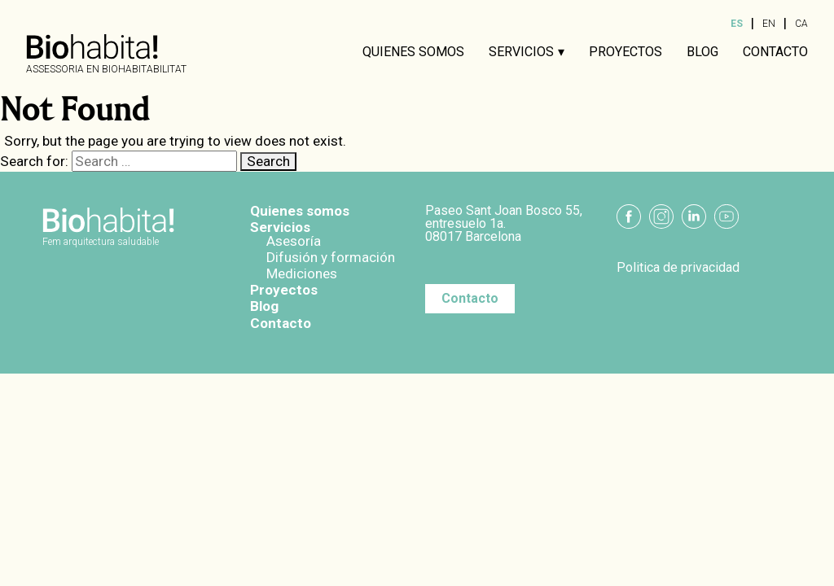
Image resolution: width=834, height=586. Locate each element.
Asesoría (293, 241)
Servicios (521, 52)
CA (801, 23)
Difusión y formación (330, 257)
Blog (702, 52)
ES (737, 23)
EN (768, 23)
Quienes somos (413, 52)
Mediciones (301, 273)
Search (268, 161)
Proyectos (625, 52)
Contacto (775, 52)
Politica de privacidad (678, 267)
